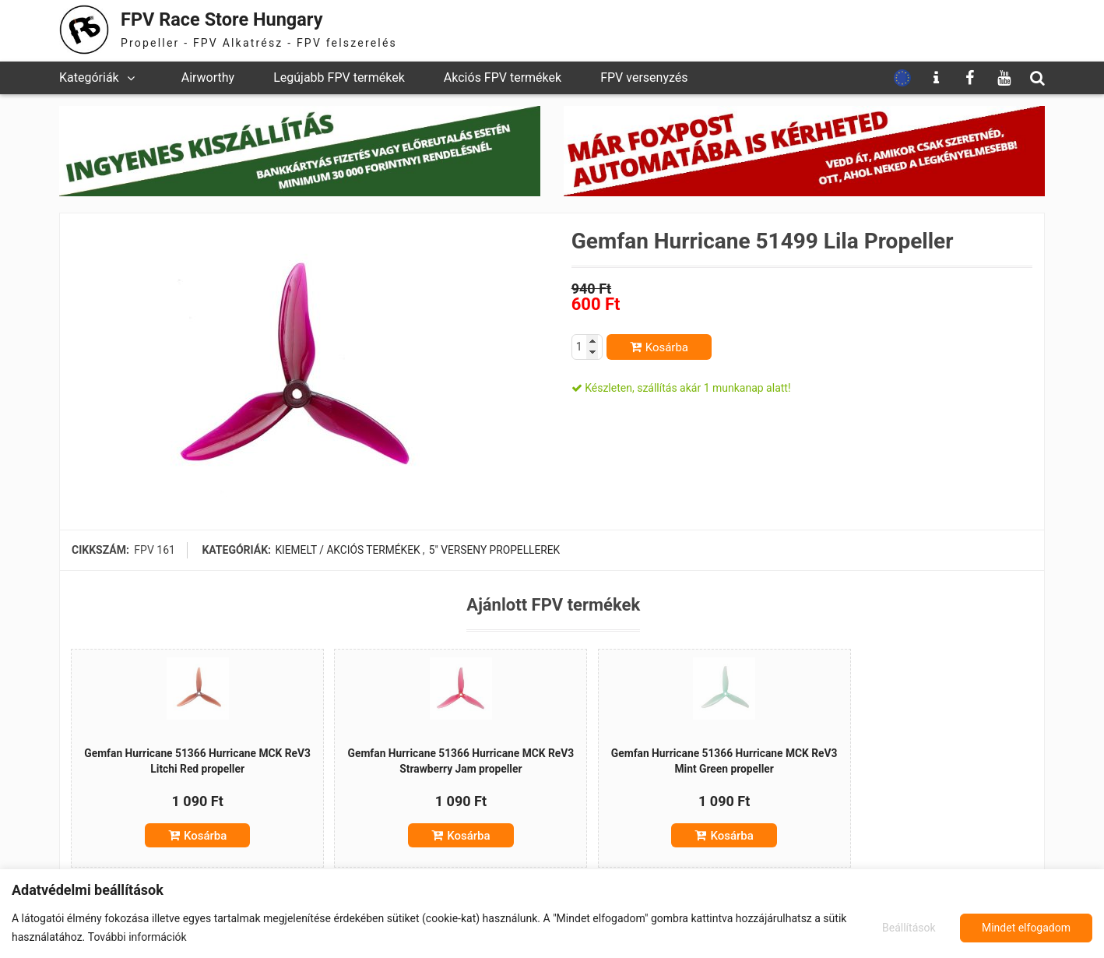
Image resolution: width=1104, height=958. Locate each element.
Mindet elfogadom (1026, 927)
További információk (137, 937)
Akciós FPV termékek (502, 77)
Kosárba (666, 347)
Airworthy (207, 77)
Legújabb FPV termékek (339, 77)
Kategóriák (89, 77)
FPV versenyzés (643, 77)
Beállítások (908, 927)
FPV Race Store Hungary (228, 19)
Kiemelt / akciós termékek (348, 550)
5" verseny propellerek (495, 550)
